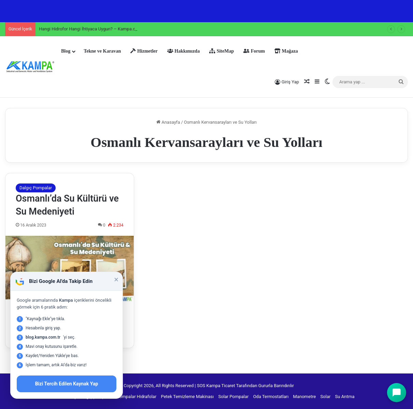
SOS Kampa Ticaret (216, 385)
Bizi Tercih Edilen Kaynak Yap (66, 383)
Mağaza (286, 51)
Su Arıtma (345, 396)
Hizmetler (143, 51)
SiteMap (221, 51)
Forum (254, 51)
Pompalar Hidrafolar (137, 396)
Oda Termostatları (271, 396)
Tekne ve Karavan (102, 51)
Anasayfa (168, 122)
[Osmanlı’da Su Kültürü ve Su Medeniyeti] (69, 269)
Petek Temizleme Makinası (187, 396)
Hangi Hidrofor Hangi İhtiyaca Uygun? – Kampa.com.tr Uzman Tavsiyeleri (111, 28)
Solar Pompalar (233, 396)
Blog (65, 51)
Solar (326, 396)
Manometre (304, 396)
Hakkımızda (183, 51)
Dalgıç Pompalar (35, 187)
